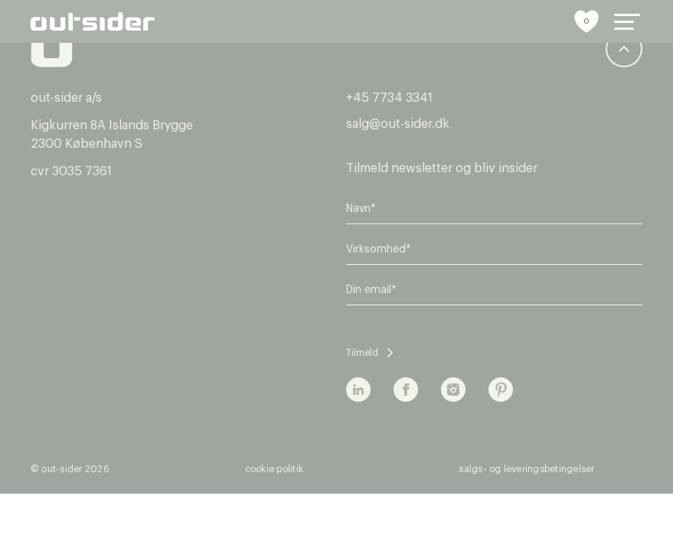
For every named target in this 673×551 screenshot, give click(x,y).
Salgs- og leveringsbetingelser (526, 469)
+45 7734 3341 (389, 98)
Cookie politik (274, 469)
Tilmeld (362, 352)
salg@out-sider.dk (397, 124)
